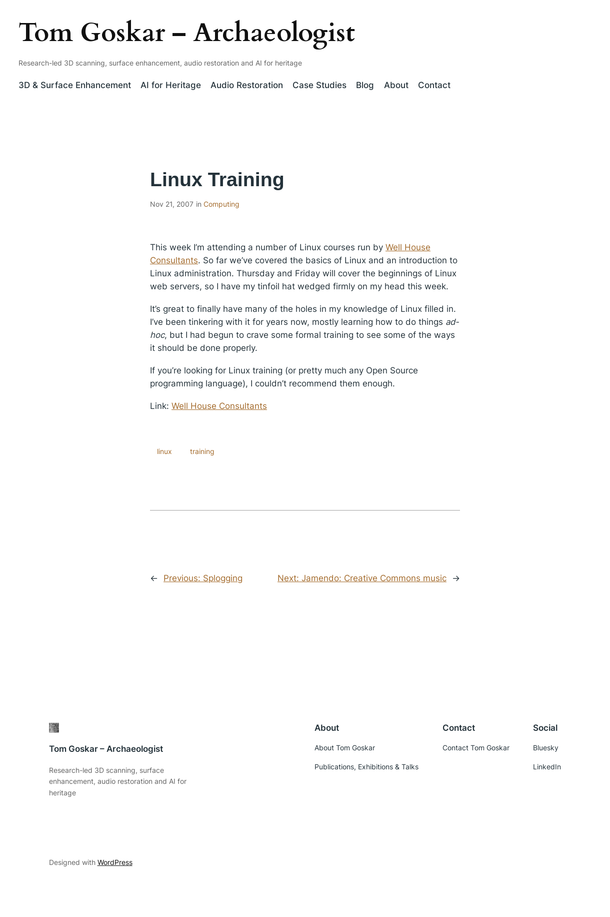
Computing (222, 204)
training (202, 451)
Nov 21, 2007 (172, 204)
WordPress (115, 862)
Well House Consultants (219, 406)
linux (164, 451)
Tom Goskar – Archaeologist (186, 33)
